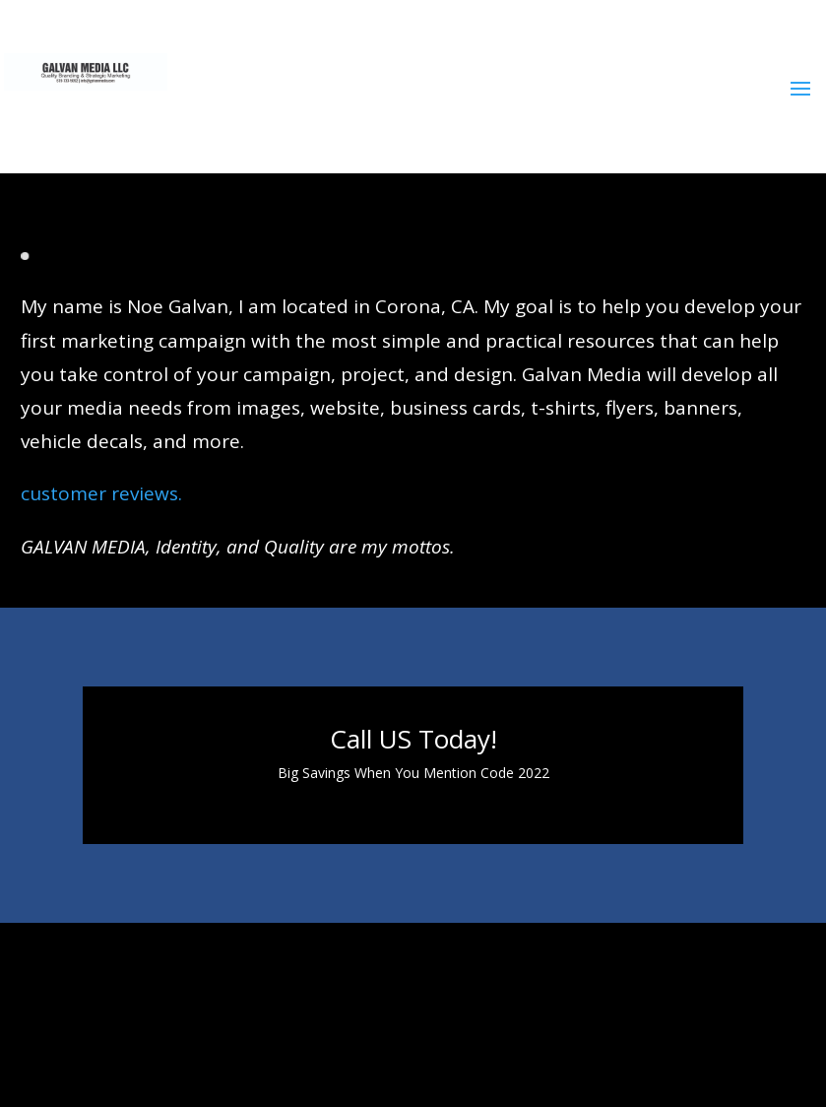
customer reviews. (101, 493)
